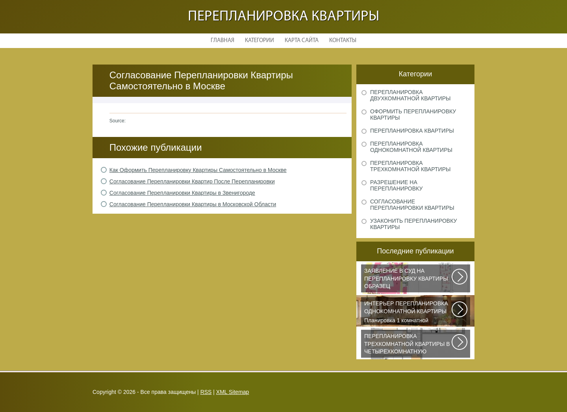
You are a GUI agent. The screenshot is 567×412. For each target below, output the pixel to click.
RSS (206, 392)
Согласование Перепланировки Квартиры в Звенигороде (182, 193)
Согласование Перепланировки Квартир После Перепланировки (192, 181)
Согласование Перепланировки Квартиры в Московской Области (192, 204)
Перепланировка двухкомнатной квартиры (410, 95)
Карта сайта (302, 41)
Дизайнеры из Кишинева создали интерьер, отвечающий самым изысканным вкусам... (408, 345)
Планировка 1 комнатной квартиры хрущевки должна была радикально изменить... (408, 312)
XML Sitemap (232, 392)
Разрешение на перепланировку (396, 185)
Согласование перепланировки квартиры (412, 204)
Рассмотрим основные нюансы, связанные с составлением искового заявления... (408, 279)
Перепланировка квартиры (284, 16)
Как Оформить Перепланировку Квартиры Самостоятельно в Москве (198, 170)
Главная (222, 41)
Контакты (342, 41)
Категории (259, 41)
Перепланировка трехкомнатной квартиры (410, 166)
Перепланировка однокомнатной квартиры (411, 146)
